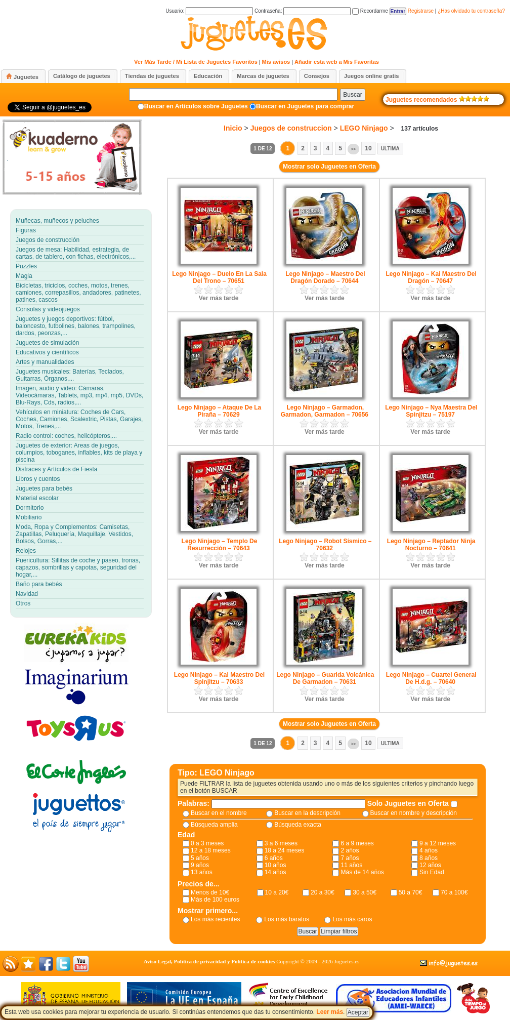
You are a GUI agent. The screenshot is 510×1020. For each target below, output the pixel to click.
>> (353, 149)
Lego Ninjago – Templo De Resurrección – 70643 (220, 545)
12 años (430, 865)
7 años (350, 858)
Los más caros (352, 919)
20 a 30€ (322, 892)
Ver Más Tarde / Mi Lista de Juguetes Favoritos (196, 62)
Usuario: (209, 11)
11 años (351, 865)
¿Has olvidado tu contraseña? (471, 11)
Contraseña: (302, 11)
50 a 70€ (410, 892)
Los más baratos (286, 919)
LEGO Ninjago (364, 128)
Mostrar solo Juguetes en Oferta (329, 166)
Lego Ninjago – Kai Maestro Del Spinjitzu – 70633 (219, 678)
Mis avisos (276, 62)
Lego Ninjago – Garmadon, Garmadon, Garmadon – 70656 (324, 411)
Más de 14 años (362, 872)
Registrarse (421, 11)
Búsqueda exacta (297, 824)
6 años (274, 858)
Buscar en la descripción (307, 813)
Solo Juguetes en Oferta (409, 803)
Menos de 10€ (210, 892)
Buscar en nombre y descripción (413, 813)
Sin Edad (431, 872)
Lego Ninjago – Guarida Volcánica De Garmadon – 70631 (325, 678)
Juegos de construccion (291, 128)
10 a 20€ (277, 892)
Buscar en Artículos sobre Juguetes (196, 106)
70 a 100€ (454, 892)
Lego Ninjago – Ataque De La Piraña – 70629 (220, 411)
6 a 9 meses (357, 843)
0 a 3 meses (207, 843)
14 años (275, 872)
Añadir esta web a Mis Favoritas (336, 62)
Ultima (390, 148)
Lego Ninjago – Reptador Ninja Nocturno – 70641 (431, 545)
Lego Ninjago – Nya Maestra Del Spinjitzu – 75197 (431, 411)
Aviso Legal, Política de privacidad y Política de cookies (209, 961)
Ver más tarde (219, 298)
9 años (200, 865)
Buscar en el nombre (219, 813)
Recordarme (370, 11)
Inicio (233, 128)
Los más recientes (215, 919)
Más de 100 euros (215, 899)
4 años (428, 850)
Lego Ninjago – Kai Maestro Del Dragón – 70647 (431, 277)
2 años (350, 850)
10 (368, 148)
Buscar (352, 94)
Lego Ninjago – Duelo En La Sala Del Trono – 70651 (219, 277)
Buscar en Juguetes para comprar (305, 106)
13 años (201, 872)
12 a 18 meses (211, 850)
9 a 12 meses (437, 843)
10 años (275, 865)
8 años (428, 858)
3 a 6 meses (281, 843)
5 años (200, 858)
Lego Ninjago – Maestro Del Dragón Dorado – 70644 (325, 277)
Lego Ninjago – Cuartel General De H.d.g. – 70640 (431, 678)
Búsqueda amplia (214, 824)
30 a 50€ (364, 892)
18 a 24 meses (285, 850)
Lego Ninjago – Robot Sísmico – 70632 (325, 545)
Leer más (329, 1011)
